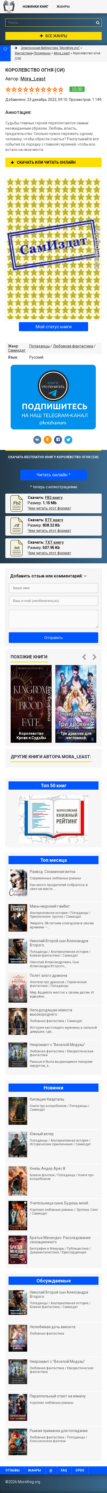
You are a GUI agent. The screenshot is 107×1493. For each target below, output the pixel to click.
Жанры (63, 7)
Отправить (53, 637)
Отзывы (12, 1470)
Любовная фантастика (73, 346)
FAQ (64, 1470)
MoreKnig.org (9, 6)
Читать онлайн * (53, 474)
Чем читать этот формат (49, 508)
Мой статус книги (54, 326)
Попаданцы (39, 346)
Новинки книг (35, 7)
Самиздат (17, 350)
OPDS (79, 1470)
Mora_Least (62, 53)
